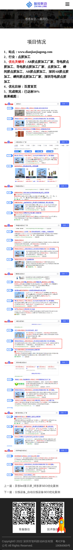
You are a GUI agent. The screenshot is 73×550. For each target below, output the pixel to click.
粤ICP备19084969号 (62, 543)
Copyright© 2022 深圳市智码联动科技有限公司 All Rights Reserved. (27, 543)
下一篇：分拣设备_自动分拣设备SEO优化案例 (32, 492)
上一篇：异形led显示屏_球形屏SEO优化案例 (31, 485)
